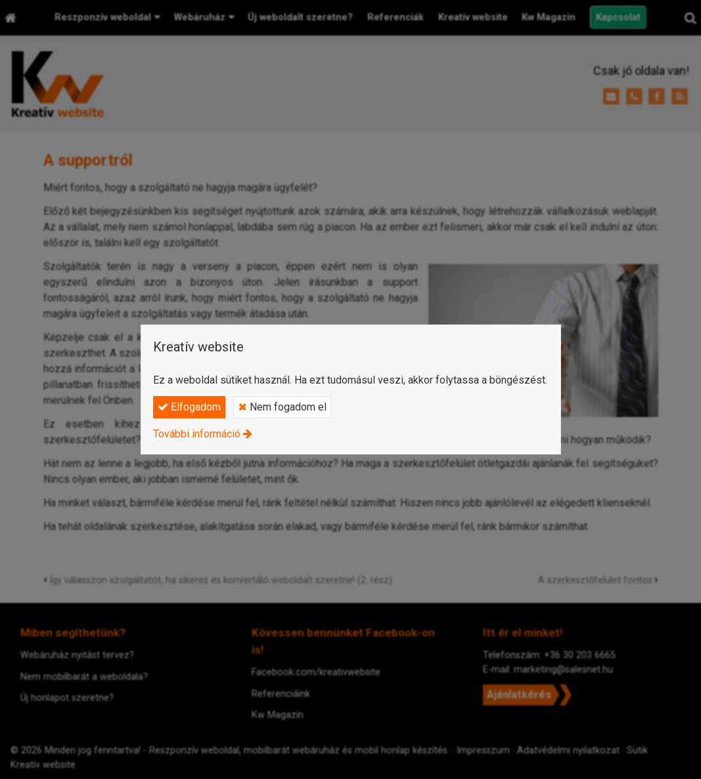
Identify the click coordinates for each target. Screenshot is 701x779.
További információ (196, 434)
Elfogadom (189, 407)
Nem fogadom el (282, 407)
